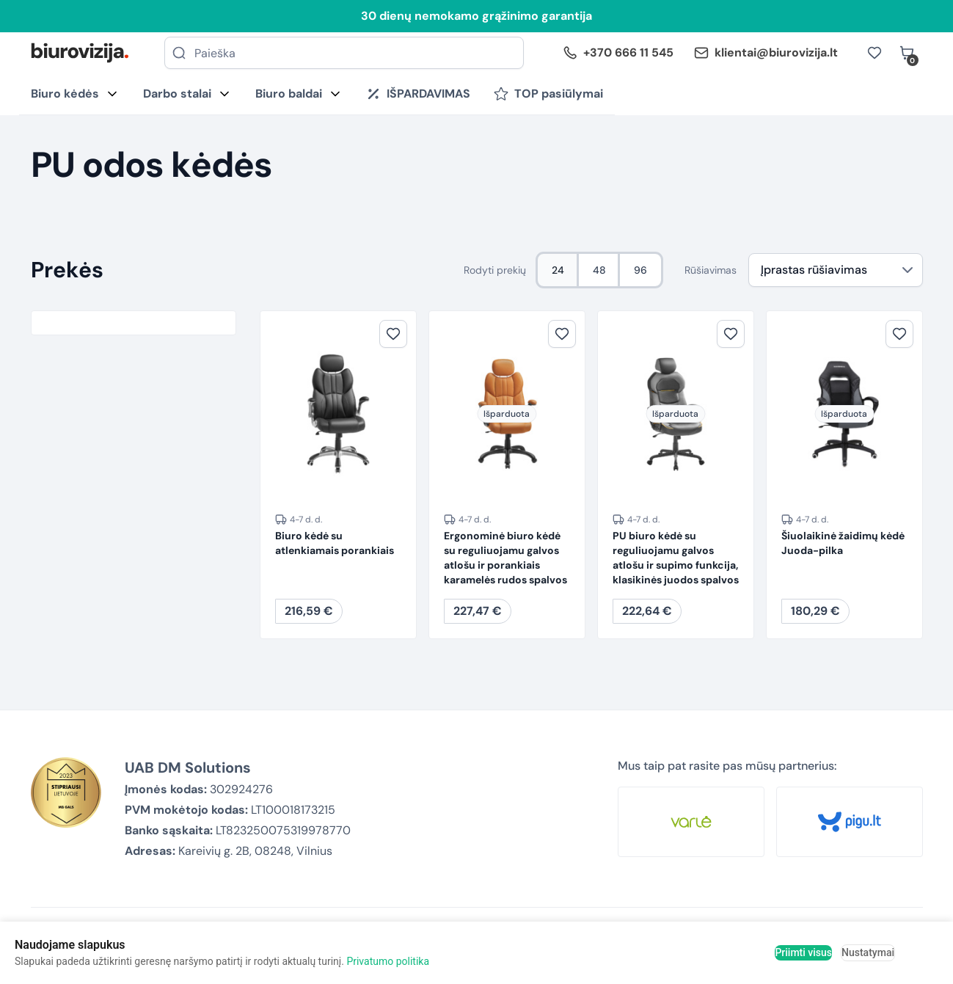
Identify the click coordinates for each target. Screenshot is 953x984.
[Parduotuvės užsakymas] (835, 270)
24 (558, 270)
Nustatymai (867, 952)
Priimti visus (803, 952)
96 (640, 270)
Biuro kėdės (65, 93)
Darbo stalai (177, 93)
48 (599, 270)
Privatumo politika (387, 961)
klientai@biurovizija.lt (766, 52)
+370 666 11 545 (618, 52)
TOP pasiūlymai (548, 93)
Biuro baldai (288, 93)
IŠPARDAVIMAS (418, 93)
